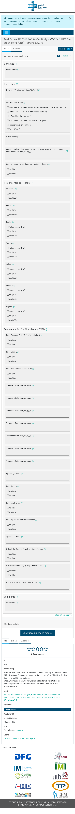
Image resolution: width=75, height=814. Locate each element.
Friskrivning (43, 802)
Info (5, 641)
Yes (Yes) (12, 174)
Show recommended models (38, 633)
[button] (65, 49)
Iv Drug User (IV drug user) (20, 116)
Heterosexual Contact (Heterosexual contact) (28, 112)
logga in (20, 730)
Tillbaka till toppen (63, 615)
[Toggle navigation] (6, 32)
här (21, 24)
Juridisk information (27, 802)
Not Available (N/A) (17, 227)
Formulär (64, 56)
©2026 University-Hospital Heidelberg (36, 805)
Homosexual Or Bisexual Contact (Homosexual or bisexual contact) (37, 108)
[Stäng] (70, 18)
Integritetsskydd (59, 802)
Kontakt (12, 802)
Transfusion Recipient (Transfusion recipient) (28, 121)
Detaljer (16, 49)
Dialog (13, 641)
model (6, 49)
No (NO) (12, 194)
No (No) (12, 169)
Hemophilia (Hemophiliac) (20, 125)
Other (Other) (14, 129)
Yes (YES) (13, 198)
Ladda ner (25, 641)
